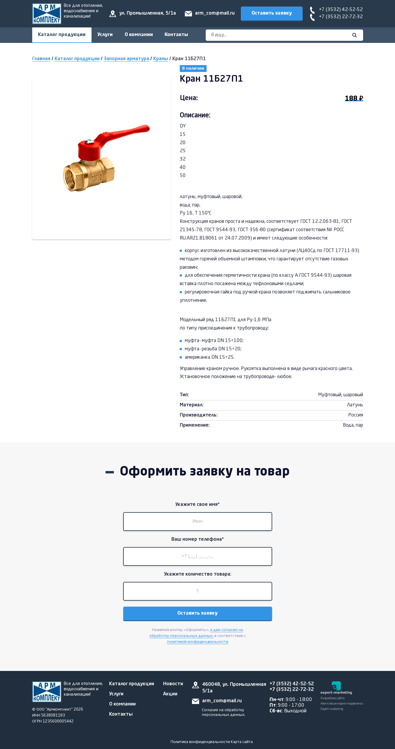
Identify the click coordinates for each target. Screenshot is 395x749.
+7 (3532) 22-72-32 (341, 17)
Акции (170, 694)
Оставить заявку (272, 13)
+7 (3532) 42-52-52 (341, 9)
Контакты (177, 34)
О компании (139, 34)
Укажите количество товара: (197, 575)
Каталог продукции (62, 34)
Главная (41, 59)
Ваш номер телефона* (197, 540)
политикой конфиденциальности (197, 643)
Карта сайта (242, 742)
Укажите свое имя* (197, 505)
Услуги (105, 34)
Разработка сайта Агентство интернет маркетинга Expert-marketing (341, 704)
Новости (173, 684)
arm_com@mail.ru (215, 13)
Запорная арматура (126, 59)
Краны (160, 59)
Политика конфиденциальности (200, 742)
